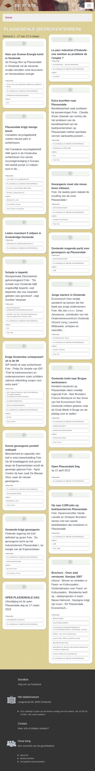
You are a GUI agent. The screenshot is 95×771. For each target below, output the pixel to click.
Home (8, 17)
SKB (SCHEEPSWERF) (16, 405)
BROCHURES (58, 618)
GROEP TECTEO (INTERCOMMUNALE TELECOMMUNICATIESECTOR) (22, 315)
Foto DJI (56, 224)
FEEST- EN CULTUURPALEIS (64, 634)
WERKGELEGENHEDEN (62, 430)
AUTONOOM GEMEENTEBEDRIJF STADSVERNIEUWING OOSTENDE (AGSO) (70, 628)
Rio (54, 155)
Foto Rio (56, 160)
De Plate (26, 5)
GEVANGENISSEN (14, 493)
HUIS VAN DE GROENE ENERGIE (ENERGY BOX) (24, 85)
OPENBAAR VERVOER (62, 148)
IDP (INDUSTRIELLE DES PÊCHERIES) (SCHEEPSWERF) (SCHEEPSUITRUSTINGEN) (22, 394)
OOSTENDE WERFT (61, 623)
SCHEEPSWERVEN (14, 401)
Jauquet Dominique (60, 219)
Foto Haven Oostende (15, 209)
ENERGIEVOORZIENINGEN (17, 95)
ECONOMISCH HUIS (61, 338)
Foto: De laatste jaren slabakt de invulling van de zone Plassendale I (70, 196)
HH (8, 328)
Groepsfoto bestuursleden (32, 761)
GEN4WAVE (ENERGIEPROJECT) (20, 244)
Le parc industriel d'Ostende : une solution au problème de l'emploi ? (69, 54)
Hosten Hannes (59, 349)
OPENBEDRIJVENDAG (16, 620)
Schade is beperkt (16, 272)
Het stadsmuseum (28, 697)
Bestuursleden (27, 758)
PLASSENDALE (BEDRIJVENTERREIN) (22, 91)
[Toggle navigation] (89, 5)
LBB (54, 270)
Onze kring (24, 741)
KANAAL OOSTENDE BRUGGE (19, 188)
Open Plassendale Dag (65, 466)
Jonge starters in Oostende (68, 295)
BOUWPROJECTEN (60, 643)
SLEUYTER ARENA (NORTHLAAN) (66, 638)
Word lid (24, 755)
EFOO (9, 417)
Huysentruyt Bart (59, 438)
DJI (8, 103)
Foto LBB (56, 548)
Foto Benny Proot (13, 204)
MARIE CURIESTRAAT (16, 193)
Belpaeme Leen (13, 200)
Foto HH (56, 354)
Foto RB (10, 333)
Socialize (23, 679)
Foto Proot (11, 505)
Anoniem (56, 76)
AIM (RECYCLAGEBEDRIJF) (18, 179)
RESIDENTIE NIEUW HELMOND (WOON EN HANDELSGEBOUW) (70, 648)
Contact (22, 723)
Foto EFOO (11, 421)
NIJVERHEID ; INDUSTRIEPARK (65, 64)
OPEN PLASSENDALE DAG (22, 597)
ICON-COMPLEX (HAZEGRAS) (65, 654)
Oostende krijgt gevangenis (22, 529)
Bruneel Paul (12, 569)
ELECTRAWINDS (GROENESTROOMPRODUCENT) (20, 309)
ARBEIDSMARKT (59, 426)
